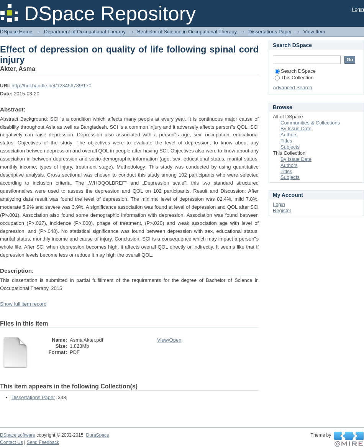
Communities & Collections (310, 123)
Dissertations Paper (270, 31)
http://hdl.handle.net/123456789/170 (51, 85)
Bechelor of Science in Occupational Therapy (187, 31)
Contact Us (11, 442)
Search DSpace (295, 71)
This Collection (294, 77)
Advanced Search (292, 87)
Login (358, 9)
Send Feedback (43, 442)
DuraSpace (97, 435)
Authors (289, 135)
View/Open (169, 340)
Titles (286, 141)
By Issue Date (296, 128)
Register (282, 210)
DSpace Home (16, 31)
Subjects (290, 147)
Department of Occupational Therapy (85, 31)
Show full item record (23, 304)
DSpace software (17, 435)
